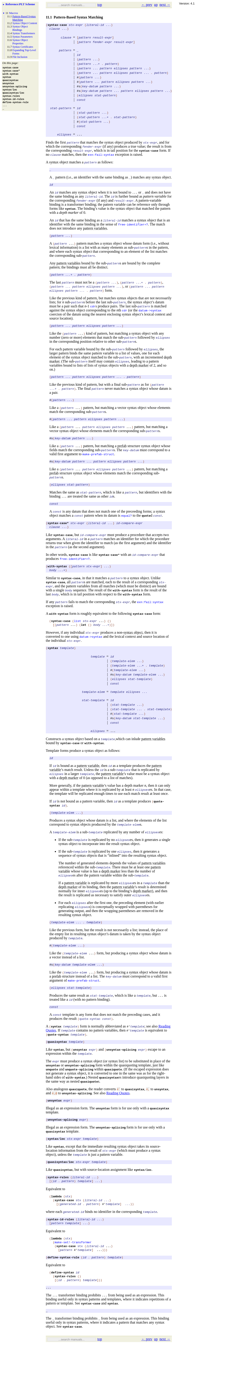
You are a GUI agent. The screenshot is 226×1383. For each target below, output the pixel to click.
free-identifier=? (133, 230)
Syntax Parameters (22, 36)
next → (164, 5)
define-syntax (62, 1309)
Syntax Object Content (24, 23)
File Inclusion (19, 57)
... (79, 138)
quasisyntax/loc (61, 1189)
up (156, 5)
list (77, 636)
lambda (56, 1226)
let (83, 641)
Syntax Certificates (22, 46)
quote (146, 528)
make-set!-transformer (73, 1276)
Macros (13, 13)
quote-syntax (58, 1059)
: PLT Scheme (20, 4)
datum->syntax (149, 317)
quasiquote (113, 1094)
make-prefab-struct (98, 464)
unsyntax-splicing (80, 1090)
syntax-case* (58, 536)
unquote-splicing (79, 1094)
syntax (70, 214)
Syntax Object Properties (20, 41)
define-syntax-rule (63, 1293)
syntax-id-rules (61, 1251)
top (99, 5)
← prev (146, 5)
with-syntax (57, 580)
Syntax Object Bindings (20, 28)
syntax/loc (56, 1166)
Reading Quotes (117, 1118)
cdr (92, 313)
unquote (52, 1094)
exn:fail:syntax (101, 159)
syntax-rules (58, 1205)
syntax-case (57, 25)
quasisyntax (57, 1067)
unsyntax (53, 1090)
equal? (126, 528)
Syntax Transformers (23, 33)
